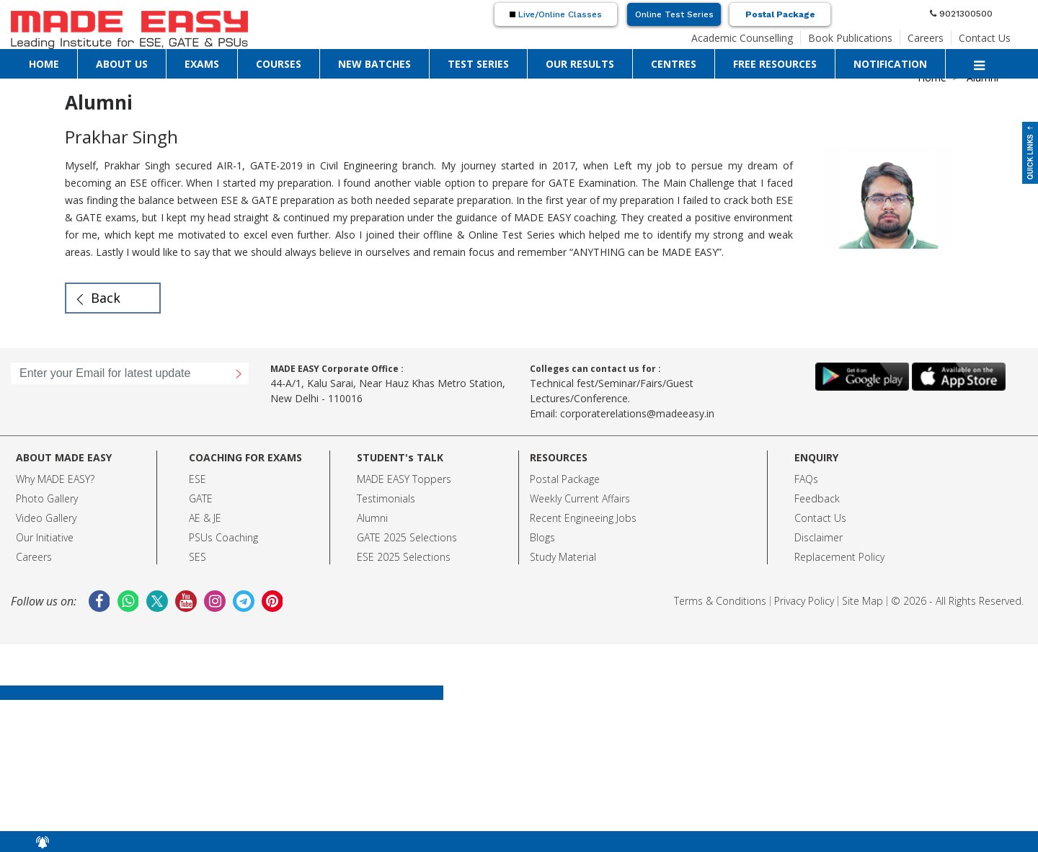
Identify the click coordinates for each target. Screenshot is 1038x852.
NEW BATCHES (374, 64)
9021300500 (961, 14)
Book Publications (850, 38)
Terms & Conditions (720, 601)
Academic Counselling (742, 38)
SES (197, 557)
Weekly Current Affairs (580, 498)
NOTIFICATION (890, 64)
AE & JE (205, 518)
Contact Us (985, 38)
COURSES (278, 64)
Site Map (862, 601)
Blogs (542, 537)
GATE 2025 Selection (404, 537)
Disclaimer (818, 537)
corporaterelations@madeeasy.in (637, 413)
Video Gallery (46, 518)
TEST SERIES (478, 64)
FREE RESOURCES (775, 64)
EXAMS (202, 64)
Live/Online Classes (556, 14)
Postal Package (780, 14)
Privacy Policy (804, 601)
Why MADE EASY (53, 479)
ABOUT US (122, 64)
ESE (197, 479)
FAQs (806, 479)
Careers (926, 38)
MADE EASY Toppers (404, 479)
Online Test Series (674, 14)
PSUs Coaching (223, 537)
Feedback (817, 498)
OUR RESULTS (580, 64)
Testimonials (386, 498)
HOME (44, 64)
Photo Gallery (47, 498)
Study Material (563, 557)
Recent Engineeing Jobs (583, 518)
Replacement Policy (839, 557)
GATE (201, 498)
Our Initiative (45, 537)
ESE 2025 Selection (401, 557)
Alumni (372, 518)
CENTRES (673, 64)
